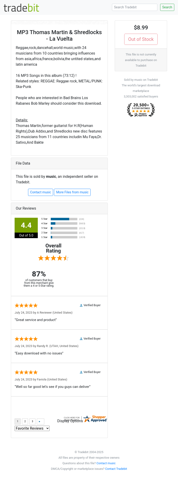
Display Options (70, 421)
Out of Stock (141, 39)
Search (167, 7)
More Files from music (72, 192)
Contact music (40, 192)
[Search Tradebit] (134, 7)
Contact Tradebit (116, 469)
